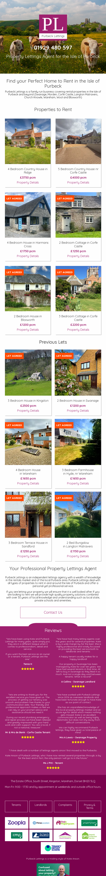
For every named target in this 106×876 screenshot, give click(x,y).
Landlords (41, 804)
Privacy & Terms (89, 806)
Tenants (16, 804)
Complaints (65, 804)
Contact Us (53, 612)
